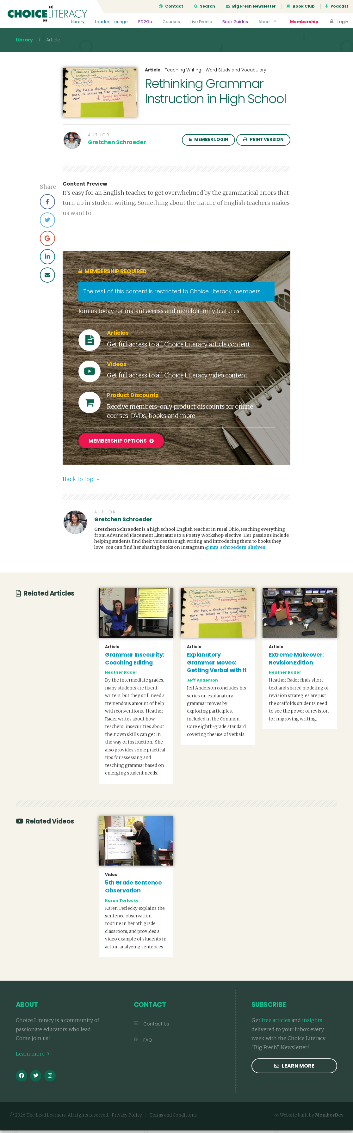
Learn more (32, 1056)
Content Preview (85, 187)
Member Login (208, 143)
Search (204, 6)
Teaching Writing (183, 74)
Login (338, 21)
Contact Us (151, 1027)
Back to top (81, 482)
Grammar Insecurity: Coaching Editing (134, 661)
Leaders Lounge (111, 21)
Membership (304, 21)
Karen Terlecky (122, 903)
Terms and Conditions (173, 1118)
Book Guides (235, 21)
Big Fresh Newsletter (251, 6)
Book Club (301, 6)
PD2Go (145, 21)
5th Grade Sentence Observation (133, 889)
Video (111, 877)
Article (152, 74)
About (268, 21)
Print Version (263, 143)
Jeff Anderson (202, 683)
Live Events (201, 21)
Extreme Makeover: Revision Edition (296, 661)
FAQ (143, 1043)
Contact (171, 6)
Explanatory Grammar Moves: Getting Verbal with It (216, 665)
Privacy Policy (127, 1118)
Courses (171, 21)
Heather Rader (121, 675)
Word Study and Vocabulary (236, 74)
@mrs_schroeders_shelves (235, 550)
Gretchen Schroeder (117, 146)
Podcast (336, 6)
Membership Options (121, 444)
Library (77, 21)
